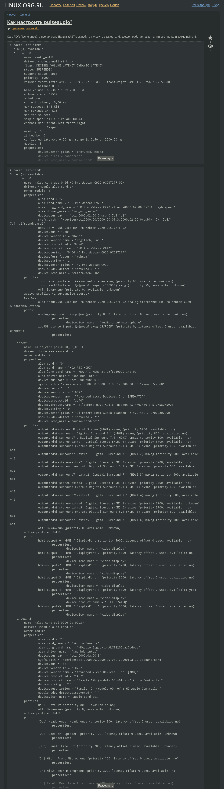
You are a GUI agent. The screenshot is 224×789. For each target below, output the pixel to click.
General (25, 14)
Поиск (114, 5)
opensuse (18, 28)
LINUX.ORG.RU (24, 5)
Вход (215, 5)
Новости (55, 5)
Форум (92, 5)
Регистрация (201, 5)
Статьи (81, 5)
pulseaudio (32, 28)
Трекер (104, 5)
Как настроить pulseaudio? (39, 22)
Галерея (69, 5)
